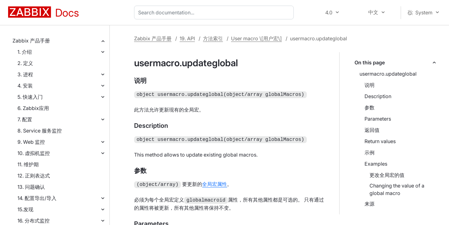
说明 (369, 85)
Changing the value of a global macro (396, 189)
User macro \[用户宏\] (256, 38)
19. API (187, 38)
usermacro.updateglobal (388, 74)
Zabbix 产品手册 (31, 41)
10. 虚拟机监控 (33, 153)
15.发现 (25, 209)
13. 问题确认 (31, 187)
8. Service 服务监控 (39, 131)
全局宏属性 (214, 183)
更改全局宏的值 (386, 175)
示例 (369, 152)
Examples (376, 164)
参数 (369, 107)
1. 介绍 (24, 52)
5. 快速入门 (30, 97)
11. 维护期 (28, 164)
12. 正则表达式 (33, 175)
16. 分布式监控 (33, 221)
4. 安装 (25, 85)
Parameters (378, 119)
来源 (369, 204)
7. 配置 (24, 119)
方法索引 (213, 38)
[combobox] (215, 12)
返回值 (372, 130)
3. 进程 (25, 74)
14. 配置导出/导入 (36, 198)
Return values (380, 141)
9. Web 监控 (31, 142)
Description (378, 96)
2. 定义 (25, 63)
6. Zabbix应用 (33, 108)
